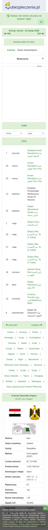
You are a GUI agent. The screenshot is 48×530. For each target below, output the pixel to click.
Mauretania (33, 359)
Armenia (12, 343)
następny (36, 325)
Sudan (12, 370)
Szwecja (23, 332)
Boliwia (9, 381)
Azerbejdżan (35, 338)
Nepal (24, 343)
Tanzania (38, 365)
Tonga (34, 370)
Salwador (22, 381)
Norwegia (8, 338)
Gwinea (33, 354)
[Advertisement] (24, 93)
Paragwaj (38, 376)
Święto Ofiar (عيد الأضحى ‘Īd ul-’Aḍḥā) (34, 234)
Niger (20, 359)
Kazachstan (34, 349)
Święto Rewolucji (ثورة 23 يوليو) (34, 285)
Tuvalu (23, 370)
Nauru (26, 376)
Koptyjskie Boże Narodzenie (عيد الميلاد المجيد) (34, 153)
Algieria (11, 354)
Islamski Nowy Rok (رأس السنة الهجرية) (34, 272)
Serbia (35, 332)
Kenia (22, 354)
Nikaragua (36, 381)
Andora (10, 332)
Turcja (21, 338)
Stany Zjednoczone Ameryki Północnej (24, 387)
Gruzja (9, 349)
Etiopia (10, 359)
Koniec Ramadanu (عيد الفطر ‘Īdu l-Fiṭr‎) (34, 178)
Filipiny (20, 349)
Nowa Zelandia (11, 376)
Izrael (34, 343)
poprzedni (12, 325)
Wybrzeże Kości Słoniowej (16, 365)
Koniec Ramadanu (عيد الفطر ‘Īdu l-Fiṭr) (34, 166)
